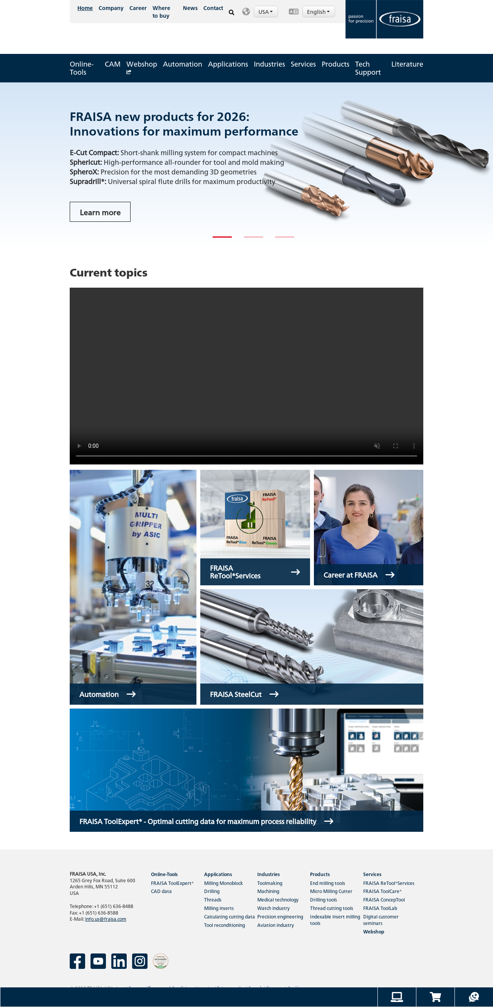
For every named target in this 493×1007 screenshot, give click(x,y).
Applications (228, 64)
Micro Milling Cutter (331, 891)
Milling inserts (219, 908)
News (190, 8)
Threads (212, 899)
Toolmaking (269, 883)
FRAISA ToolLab (380, 908)
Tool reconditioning (224, 925)
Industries (269, 64)
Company (111, 8)
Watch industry (273, 908)
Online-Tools (82, 68)
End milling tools (327, 883)
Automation (182, 64)
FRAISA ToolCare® (382, 891)
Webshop (141, 65)
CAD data (161, 891)
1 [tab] (216, 240)
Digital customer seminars (381, 919)
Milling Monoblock (223, 883)
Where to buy (161, 11)
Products (335, 64)
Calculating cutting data (229, 916)
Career (138, 8)
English (319, 11)
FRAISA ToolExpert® (172, 883)
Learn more (100, 211)
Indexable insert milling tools (335, 919)
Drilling (212, 891)
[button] (261, 11)
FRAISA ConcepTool (384, 899)
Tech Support (368, 68)
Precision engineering (280, 916)
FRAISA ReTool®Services (388, 883)
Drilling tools (323, 899)
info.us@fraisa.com (105, 918)
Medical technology (277, 899)
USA (266, 11)
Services (303, 64)
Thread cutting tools (331, 908)
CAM (113, 64)
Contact (213, 8)
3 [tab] (279, 240)
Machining (268, 891)
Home (85, 8)
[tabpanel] (246, 165)
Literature (407, 64)
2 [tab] (248, 240)
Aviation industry (275, 925)
